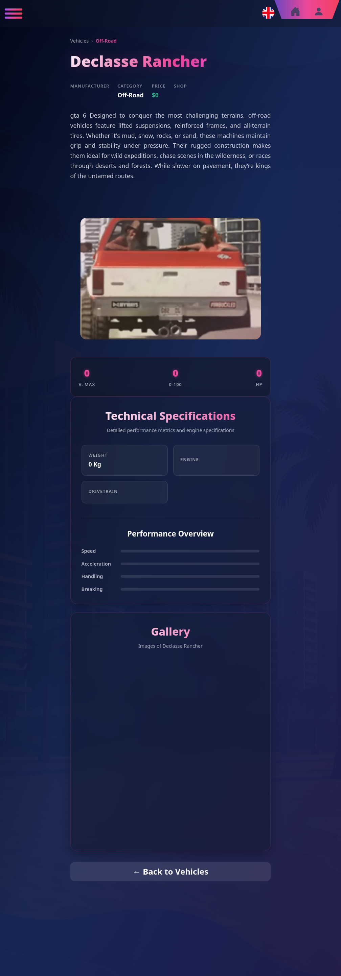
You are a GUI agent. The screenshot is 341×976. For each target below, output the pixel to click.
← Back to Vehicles (170, 871)
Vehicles (79, 41)
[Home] (295, 13)
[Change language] (268, 13)
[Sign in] (319, 11)
